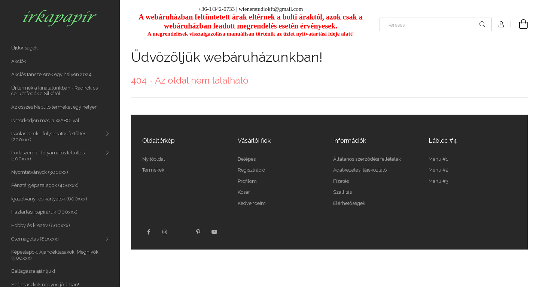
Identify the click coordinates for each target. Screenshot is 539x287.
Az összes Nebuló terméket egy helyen (54, 107)
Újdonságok (24, 48)
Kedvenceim (252, 203)
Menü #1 (438, 159)
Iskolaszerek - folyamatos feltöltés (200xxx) (48, 136)
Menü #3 (438, 181)
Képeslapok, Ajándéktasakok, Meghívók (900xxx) (54, 255)
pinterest (198, 232)
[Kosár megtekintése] (519, 24)
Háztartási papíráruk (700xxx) (44, 212)
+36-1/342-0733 (216, 9)
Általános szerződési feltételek (367, 159)
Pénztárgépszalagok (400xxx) (45, 185)
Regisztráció (251, 170)
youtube (214, 232)
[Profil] (501, 24)
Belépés (247, 159)
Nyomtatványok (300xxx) (39, 172)
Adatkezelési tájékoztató (360, 170)
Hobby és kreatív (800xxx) (40, 225)
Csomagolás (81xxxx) (35, 239)
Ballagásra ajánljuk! (33, 271)
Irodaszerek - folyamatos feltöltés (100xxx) (48, 155)
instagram (165, 232)
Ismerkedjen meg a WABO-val (45, 120)
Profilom (247, 181)
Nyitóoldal (153, 159)
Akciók (18, 61)
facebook (148, 232)
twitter (181, 232)
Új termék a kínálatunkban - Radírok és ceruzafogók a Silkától (54, 91)
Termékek (153, 170)
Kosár (244, 192)
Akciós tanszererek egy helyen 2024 (51, 74)
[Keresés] (436, 24)
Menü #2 (438, 170)
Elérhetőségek (349, 203)
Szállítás (342, 192)
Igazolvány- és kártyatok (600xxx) (49, 199)
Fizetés (341, 181)
